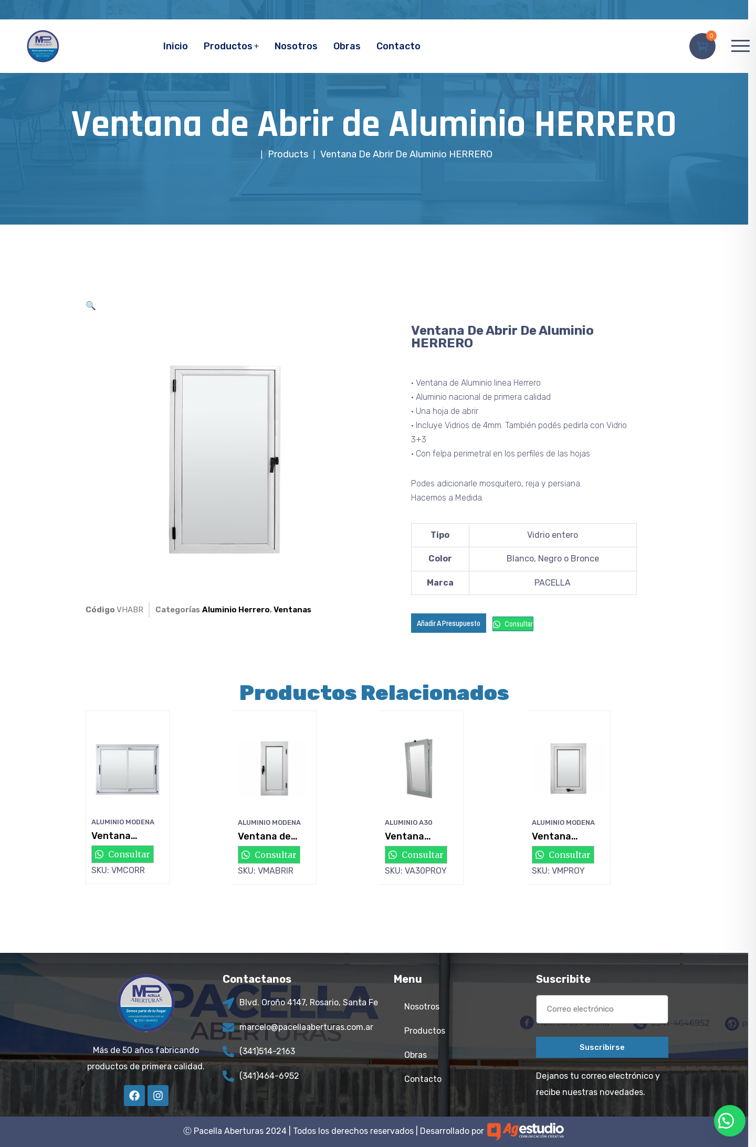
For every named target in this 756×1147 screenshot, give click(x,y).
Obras (347, 46)
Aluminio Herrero (236, 609)
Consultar (513, 624)
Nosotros (296, 46)
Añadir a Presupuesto (448, 623)
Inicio (175, 46)
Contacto (398, 46)
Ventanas (292, 609)
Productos (228, 46)
